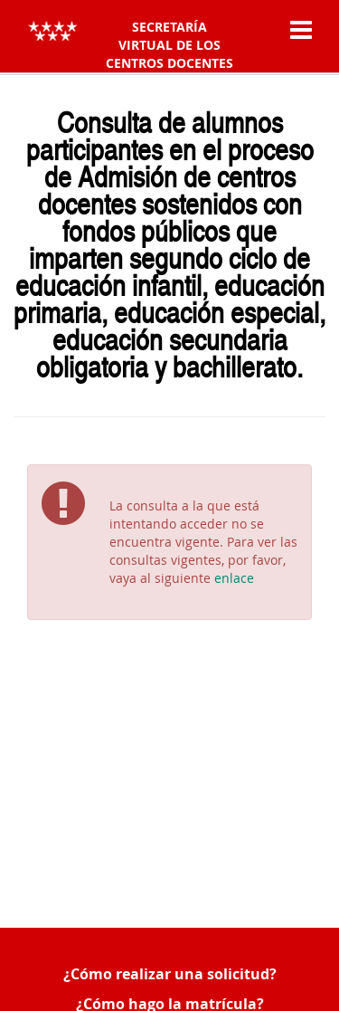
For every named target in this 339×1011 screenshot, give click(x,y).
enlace (234, 578)
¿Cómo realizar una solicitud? (170, 974)
